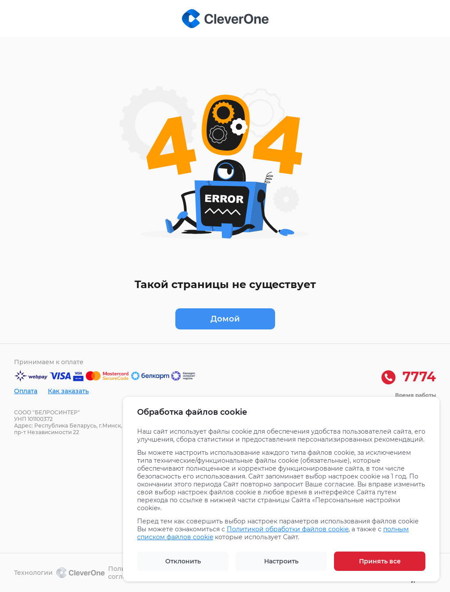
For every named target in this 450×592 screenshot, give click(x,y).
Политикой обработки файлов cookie (287, 529)
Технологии (59, 572)
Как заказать (68, 391)
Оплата (25, 391)
